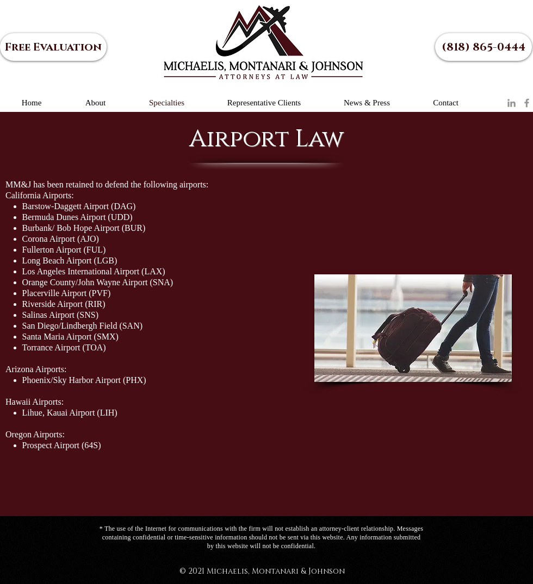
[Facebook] (526, 103)
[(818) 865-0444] (483, 47)
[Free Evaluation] (53, 47)
